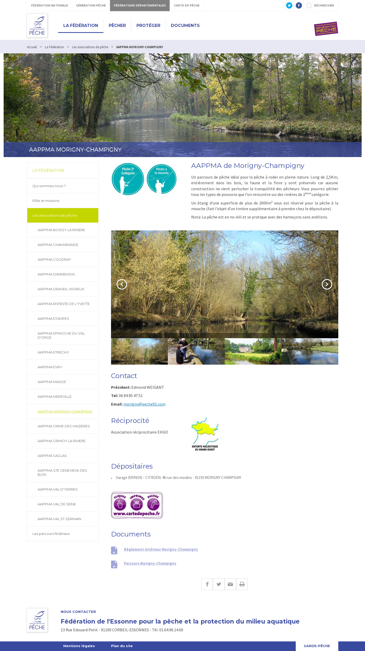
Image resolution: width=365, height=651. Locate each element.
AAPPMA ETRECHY (53, 352)
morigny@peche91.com (144, 404)
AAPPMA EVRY (50, 367)
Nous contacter (78, 611)
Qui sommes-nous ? (49, 186)
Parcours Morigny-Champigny (150, 563)
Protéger (148, 25)
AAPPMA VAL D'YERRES (58, 489)
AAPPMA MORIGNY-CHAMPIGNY (65, 411)
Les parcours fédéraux (51, 534)
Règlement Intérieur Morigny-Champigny (161, 549)
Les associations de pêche (54, 215)
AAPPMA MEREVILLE (55, 396)
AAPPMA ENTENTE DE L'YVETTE (64, 304)
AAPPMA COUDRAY (54, 259)
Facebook (207, 584)
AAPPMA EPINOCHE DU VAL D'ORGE (61, 335)
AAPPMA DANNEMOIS (56, 274)
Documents (185, 25)
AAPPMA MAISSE (52, 382)
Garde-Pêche (316, 646)
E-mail (230, 584)
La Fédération (80, 25)
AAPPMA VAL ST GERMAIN (59, 519)
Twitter (218, 584)
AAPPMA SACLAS (52, 456)
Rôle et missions (45, 201)
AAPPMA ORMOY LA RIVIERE (62, 441)
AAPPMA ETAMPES (53, 318)
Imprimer (242, 584)
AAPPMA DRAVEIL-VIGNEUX (61, 289)
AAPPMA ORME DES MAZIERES (64, 426)
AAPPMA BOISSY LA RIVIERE (61, 230)
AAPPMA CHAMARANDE (58, 245)
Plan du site (123, 646)
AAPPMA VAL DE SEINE (57, 504)
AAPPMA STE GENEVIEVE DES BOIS (62, 472)
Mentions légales (79, 646)
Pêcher (117, 25)
